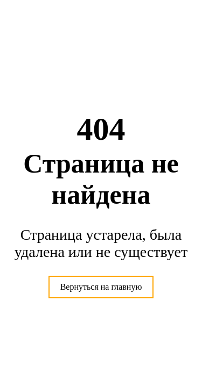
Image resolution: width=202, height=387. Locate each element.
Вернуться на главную (101, 286)
